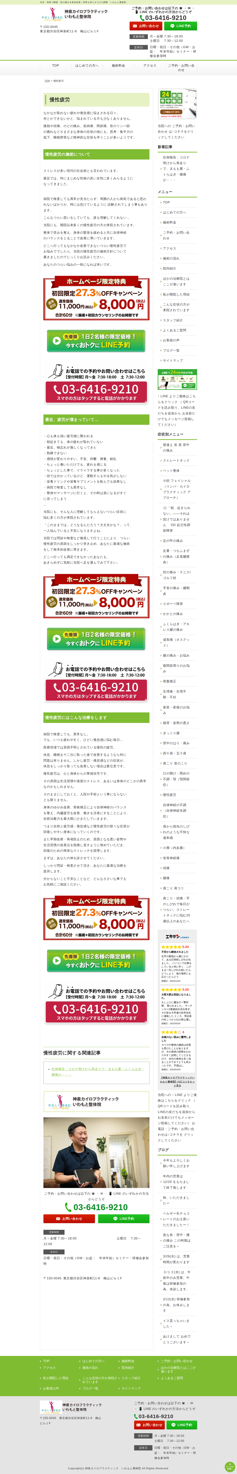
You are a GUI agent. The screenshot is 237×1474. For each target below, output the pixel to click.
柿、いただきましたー (176, 1200)
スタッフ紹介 (173, 320)
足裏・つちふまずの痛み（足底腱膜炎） (176, 556)
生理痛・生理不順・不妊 (174, 694)
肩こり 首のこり (175, 763)
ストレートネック (176, 460)
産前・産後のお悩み (176, 710)
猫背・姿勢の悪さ (176, 723)
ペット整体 (171, 470)
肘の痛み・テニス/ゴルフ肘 (177, 575)
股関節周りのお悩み (176, 668)
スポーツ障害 (173, 604)
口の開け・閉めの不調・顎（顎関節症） (176, 779)
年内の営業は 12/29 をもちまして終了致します (176, 1181)
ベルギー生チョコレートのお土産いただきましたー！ (176, 1219)
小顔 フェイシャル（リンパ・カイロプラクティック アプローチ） (177, 489)
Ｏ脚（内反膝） (174, 848)
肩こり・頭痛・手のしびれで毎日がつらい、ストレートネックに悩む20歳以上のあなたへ (176, 910)
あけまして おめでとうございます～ (177, 1339)
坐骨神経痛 (171, 858)
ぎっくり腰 (171, 733)
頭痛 (166, 868)
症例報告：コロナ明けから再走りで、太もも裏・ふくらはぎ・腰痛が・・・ (176, 169)
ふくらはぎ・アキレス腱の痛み (176, 626)
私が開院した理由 (176, 294)
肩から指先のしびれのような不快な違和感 (176, 832)
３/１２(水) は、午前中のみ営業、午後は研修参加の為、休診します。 (177, 1280)
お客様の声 (171, 340)
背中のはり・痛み (176, 743)
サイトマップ (173, 360)
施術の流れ (171, 258)
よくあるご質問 (174, 330)
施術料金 (118, 65)
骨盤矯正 (169, 681)
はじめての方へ (87, 65)
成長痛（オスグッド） (176, 642)
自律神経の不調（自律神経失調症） (174, 810)
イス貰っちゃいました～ (176, 1323)
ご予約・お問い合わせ (181, 68)
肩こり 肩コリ (173, 888)
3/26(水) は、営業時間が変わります (176, 1259)
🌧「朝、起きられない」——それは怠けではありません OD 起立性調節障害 (176, 519)
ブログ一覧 (171, 350)
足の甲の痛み (173, 541)
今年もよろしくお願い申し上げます (176, 1163)
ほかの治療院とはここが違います (176, 281)
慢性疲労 (169, 795)
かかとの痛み (173, 614)
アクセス (150, 65)
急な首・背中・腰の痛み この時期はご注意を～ (177, 1240)
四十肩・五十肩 (174, 753)
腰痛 (166, 878)
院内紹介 (169, 268)
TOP (55, 65)
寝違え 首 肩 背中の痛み (176, 447)
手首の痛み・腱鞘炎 (176, 590)
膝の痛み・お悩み (176, 655)
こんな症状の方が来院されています (176, 307)
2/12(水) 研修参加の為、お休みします (176, 1304)
